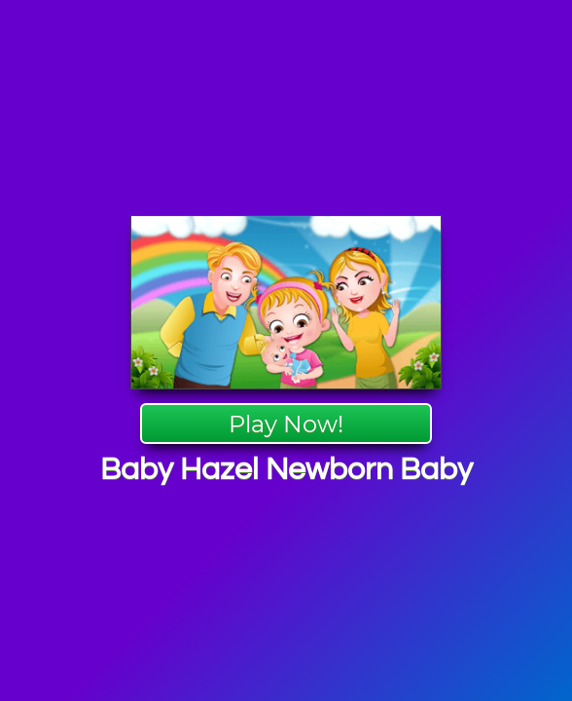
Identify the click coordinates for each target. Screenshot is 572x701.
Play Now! (286, 424)
